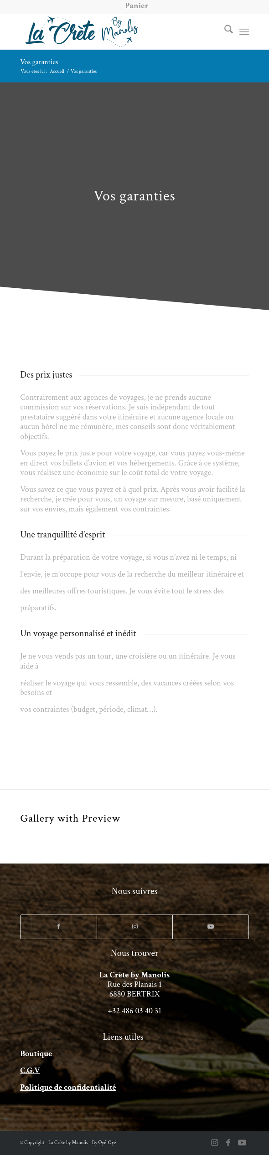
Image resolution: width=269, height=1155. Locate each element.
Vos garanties (39, 62)
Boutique (36, 1053)
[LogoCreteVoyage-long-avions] (111, 31)
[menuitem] (136, 6)
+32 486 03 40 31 (134, 1011)
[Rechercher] (224, 31)
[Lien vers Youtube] (210, 927)
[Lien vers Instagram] (135, 927)
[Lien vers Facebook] (59, 927)
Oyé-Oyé (107, 1143)
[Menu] (244, 31)
